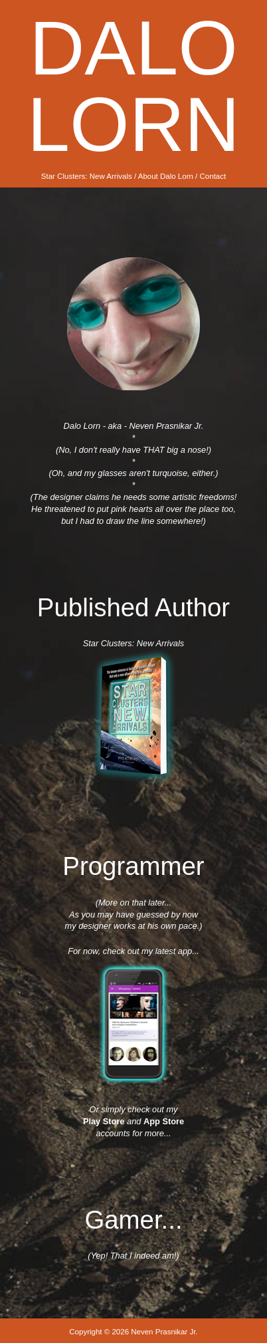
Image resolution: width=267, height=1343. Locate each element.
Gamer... (133, 1219)
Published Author (133, 607)
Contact (213, 176)
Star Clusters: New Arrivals (86, 176)
